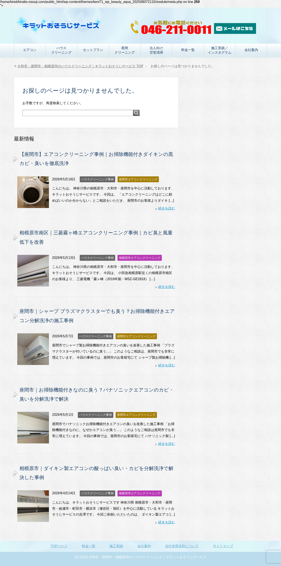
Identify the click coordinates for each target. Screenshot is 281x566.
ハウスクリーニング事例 (97, 179)
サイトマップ (223, 546)
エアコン (29, 50)
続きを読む (166, 208)
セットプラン (93, 50)
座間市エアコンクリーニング (138, 179)
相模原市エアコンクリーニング (139, 257)
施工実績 (116, 546)
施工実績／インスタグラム (219, 50)
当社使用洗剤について (182, 546)
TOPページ (59, 546)
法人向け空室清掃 (156, 50)
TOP (80, 66)
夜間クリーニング (125, 50)
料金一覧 (188, 50)
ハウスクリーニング (61, 50)
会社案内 (251, 50)
